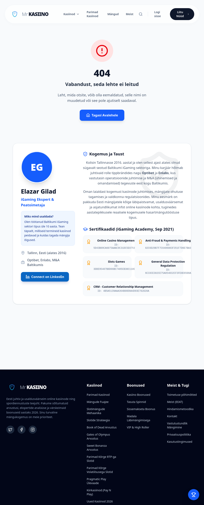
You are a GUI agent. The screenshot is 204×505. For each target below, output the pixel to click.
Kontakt (172, 416)
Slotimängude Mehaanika (96, 411)
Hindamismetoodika (180, 409)
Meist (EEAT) (175, 402)
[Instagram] (33, 430)
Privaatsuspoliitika (179, 434)
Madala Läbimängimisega (138, 418)
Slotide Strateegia (98, 420)
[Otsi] (141, 14)
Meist (129, 14)
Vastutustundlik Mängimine (177, 425)
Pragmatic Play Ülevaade (96, 481)
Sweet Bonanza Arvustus (97, 447)
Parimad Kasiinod (92, 14)
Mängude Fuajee (98, 402)
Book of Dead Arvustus (102, 427)
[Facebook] (22, 430)
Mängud (113, 14)
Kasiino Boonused (138, 395)
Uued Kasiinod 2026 (100, 501)
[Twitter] (10, 430)
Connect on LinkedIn (45, 277)
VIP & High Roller (138, 427)
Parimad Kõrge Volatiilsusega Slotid (100, 470)
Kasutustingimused (179, 442)
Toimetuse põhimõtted (182, 395)
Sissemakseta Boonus (141, 409)
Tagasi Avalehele (102, 115)
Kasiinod (71, 14)
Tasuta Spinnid (136, 402)
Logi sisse (157, 14)
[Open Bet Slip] (193, 494)
